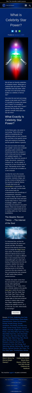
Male (9, 338)
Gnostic (20, 323)
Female (5, 323)
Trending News (18, 350)
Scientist (11, 342)
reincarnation (9, 186)
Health (4, 327)
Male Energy (16, 338)
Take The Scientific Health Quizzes (16, 1)
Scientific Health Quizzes (11, 385)
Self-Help (18, 342)
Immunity (10, 329)
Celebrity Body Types (16, 382)
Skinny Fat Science (22, 379)
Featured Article (7, 321)
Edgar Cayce (21, 249)
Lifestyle (5, 338)
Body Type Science (9, 379)
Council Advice (14, 319)
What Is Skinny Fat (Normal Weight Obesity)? (8, 360)
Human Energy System (14, 327)
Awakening (17, 317)
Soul (12, 344)
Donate (24, 385)
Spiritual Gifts (19, 346)
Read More (16, 312)
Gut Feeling (13, 325)
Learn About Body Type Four (15, 331)
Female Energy (12, 323)
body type (8, 290)
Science (14, 340)
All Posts (10, 317)
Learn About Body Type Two (18, 336)
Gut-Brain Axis (22, 325)
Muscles (9, 340)
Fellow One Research (19, 321)
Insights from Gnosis (20, 329)
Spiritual (11, 346)
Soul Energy (18, 344)
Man (21, 338)
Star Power (22, 348)
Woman (25, 350)
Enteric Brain (23, 319)
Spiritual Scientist (13, 348)
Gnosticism (6, 325)
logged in (12, 372)
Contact (16, 388)
